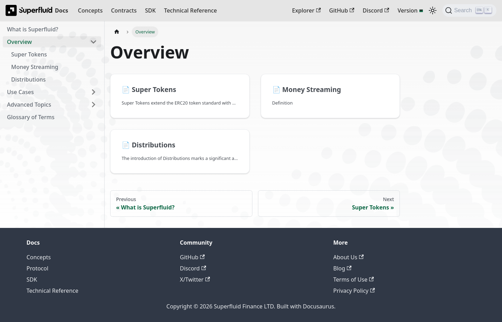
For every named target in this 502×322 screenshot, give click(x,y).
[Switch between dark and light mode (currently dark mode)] (432, 10)
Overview (19, 42)
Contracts (123, 10)
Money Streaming (34, 67)
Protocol (37, 268)
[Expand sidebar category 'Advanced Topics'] (93, 104)
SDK (150, 10)
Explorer (306, 10)
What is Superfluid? (32, 29)
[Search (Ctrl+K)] (469, 10)
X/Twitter (195, 279)
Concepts (90, 10)
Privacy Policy (354, 290)
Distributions (28, 79)
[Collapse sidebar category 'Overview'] (93, 41)
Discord (376, 10)
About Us (348, 257)
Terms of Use (353, 279)
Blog (342, 268)
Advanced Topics (29, 104)
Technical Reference (190, 10)
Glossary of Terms (30, 117)
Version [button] (407, 10)
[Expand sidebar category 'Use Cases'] (93, 92)
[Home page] (116, 31)
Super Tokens (29, 54)
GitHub (341, 10)
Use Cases (20, 92)
